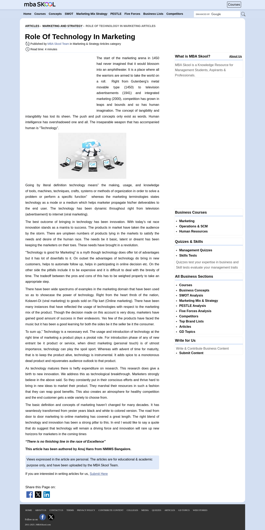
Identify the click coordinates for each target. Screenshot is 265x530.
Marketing (187, 221)
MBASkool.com (43, 524)
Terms (70, 510)
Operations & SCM (193, 226)
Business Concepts (194, 290)
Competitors (188, 316)
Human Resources (193, 231)
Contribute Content (110, 510)
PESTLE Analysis (192, 305)
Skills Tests (188, 255)
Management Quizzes (195, 250)
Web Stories (200, 510)
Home (28, 510)
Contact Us (56, 510)
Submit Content (191, 353)
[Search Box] (217, 14)
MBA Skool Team (58, 43)
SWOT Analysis (191, 295)
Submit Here (99, 473)
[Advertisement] (59, 84)
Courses (234, 4)
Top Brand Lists (191, 321)
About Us (235, 56)
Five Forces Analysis (195, 311)
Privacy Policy (86, 510)
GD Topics (187, 331)
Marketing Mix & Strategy (198, 300)
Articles (185, 326)
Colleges (132, 510)
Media (145, 510)
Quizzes (156, 510)
